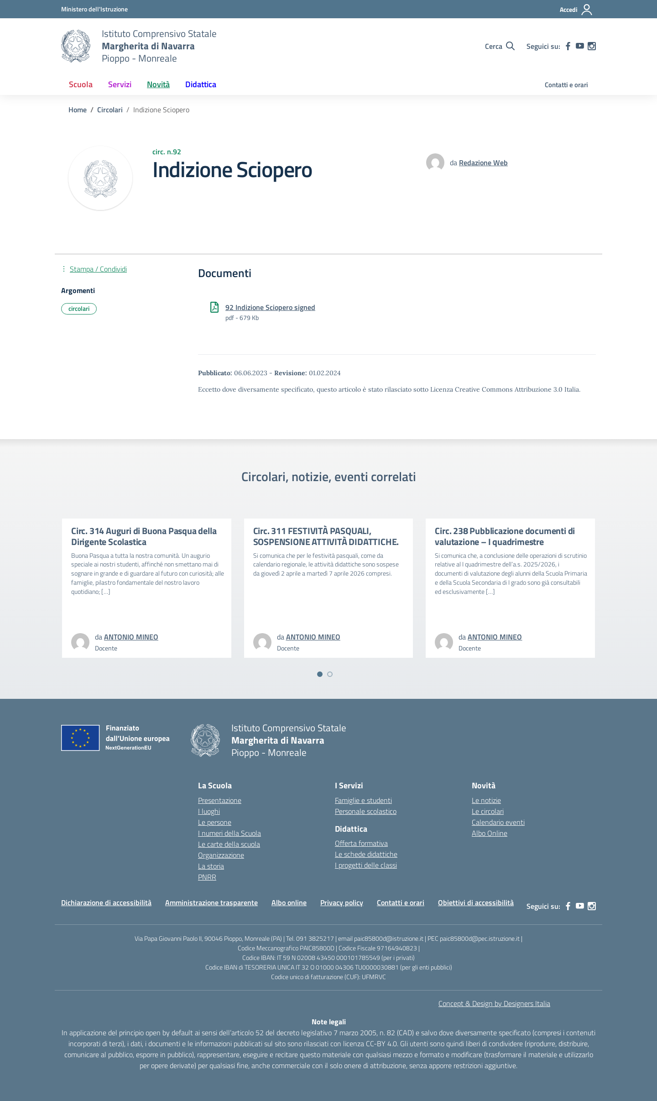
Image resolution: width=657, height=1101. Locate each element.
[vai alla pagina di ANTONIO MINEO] (131, 636)
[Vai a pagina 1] (320, 674)
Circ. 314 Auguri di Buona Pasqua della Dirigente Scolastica (143, 536)
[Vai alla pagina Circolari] (110, 109)
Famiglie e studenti (363, 800)
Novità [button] (158, 84)
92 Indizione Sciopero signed (270, 307)
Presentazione (219, 800)
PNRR (207, 876)
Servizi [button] (119, 84)
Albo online (289, 902)
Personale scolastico (365, 811)
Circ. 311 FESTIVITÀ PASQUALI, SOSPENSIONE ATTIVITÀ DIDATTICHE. (326, 536)
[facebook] (568, 46)
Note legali (329, 1021)
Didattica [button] (200, 84)
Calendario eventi (498, 822)
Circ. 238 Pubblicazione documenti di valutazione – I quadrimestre (505, 536)
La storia (211, 865)
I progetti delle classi (366, 865)
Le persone (214, 822)
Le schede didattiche (366, 854)
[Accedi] (576, 9)
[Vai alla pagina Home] (77, 109)
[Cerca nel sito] (499, 46)
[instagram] (592, 46)
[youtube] (580, 46)
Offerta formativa (361, 843)
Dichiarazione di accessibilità (106, 902)
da (454, 162)
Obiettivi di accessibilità (476, 902)
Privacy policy (341, 902)
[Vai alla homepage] (75, 46)
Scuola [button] (81, 84)
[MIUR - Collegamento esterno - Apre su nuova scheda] (94, 9)
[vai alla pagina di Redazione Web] (483, 162)
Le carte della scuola (229, 844)
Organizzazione (221, 854)
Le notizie (486, 800)
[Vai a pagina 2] (330, 674)
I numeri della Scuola (229, 833)
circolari (78, 308)
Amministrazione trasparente (211, 902)
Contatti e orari (566, 84)
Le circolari (488, 811)
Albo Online (489, 833)
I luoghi (209, 811)
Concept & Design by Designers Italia (494, 1003)
